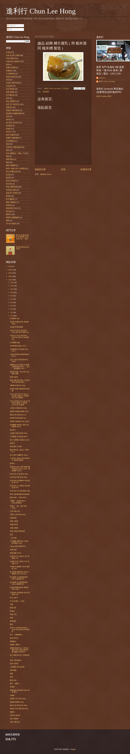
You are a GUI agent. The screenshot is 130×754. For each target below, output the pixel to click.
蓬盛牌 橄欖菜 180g (17, 702)
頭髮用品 (9, 205)
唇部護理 (9, 126)
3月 (11, 312)
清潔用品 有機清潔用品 (14, 147)
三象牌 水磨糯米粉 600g (18, 408)
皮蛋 (11, 534)
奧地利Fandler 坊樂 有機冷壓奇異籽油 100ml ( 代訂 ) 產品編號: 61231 (20, 468)
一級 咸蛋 (13, 538)
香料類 (8, 119)
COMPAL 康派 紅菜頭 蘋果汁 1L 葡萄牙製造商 (20, 459)
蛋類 (7, 150)
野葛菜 (12, 611)
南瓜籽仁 (13, 430)
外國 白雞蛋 (14, 528)
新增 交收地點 (11, 181)
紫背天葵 (13, 608)
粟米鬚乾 (13, 621)
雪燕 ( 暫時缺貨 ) (16, 660)
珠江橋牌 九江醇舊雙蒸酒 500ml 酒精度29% (19, 578)
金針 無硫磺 (14, 718)
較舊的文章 (86, 169)
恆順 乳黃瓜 (14, 377)
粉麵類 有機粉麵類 (12, 138)
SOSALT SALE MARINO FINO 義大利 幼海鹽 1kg (19, 331)
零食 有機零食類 (11, 187)
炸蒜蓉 (12, 687)
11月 (12, 286)
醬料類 (8, 214)
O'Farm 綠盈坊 (11, 223)
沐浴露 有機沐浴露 (12, 83)
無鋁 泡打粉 (14, 638)
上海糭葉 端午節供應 (17, 667)
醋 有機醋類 (10, 199)
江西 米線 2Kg (15, 511)
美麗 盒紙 (13, 550)
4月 (11, 309)
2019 (10, 273)
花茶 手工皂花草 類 (12, 104)
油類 (7, 98)
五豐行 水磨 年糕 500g (18, 514)
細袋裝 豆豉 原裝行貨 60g (19, 709)
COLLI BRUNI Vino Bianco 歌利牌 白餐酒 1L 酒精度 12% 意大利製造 (19, 396)
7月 (11, 299)
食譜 (7, 116)
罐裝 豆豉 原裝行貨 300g (18, 705)
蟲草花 (12, 463)
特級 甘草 (13, 614)
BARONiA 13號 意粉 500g (19, 474)
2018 (10, 276)
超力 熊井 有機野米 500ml (19, 455)
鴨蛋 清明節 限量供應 (17, 531)
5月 (11, 306)
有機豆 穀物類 (11, 67)
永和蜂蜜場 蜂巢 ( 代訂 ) (18, 346)
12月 (12, 282)
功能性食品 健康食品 (13, 61)
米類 (7, 80)
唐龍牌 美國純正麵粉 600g (19, 411)
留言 (9, 29)
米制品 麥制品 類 (12, 77)
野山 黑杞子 (14, 598)
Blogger (73, 749)
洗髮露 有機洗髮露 (12, 110)
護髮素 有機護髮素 (12, 217)
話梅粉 (12, 695)
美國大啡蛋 (14, 524)
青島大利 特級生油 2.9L (18, 415)
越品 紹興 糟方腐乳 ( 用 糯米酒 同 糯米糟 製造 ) (20, 381)
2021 (10, 266)
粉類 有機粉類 (11, 135)
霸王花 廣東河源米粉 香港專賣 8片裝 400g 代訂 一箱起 (22, 237)
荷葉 (11, 677)
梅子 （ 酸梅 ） (15, 683)
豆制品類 (46, 92)
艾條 (11, 604)
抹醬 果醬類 (10, 92)
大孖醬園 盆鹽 (15, 342)
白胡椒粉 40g (14, 318)
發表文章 (11, 25)
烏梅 (11, 618)
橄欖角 (12, 712)
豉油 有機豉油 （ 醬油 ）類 (15, 153)
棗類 (7, 156)
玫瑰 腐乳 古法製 (16, 446)
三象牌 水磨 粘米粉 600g (18, 433)
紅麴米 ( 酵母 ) (15, 645)
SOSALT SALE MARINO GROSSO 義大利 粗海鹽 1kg (19, 337)
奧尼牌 (8, 178)
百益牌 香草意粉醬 (16, 327)
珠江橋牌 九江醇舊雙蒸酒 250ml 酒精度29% (19, 583)
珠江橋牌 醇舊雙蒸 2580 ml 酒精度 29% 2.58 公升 (19, 573)
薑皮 (11, 624)
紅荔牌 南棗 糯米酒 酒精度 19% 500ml (19, 588)
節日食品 (9, 184)
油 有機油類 (10, 95)
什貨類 (8, 52)
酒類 (7, 144)
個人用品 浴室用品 (12, 122)
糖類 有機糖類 (11, 202)
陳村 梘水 (13, 680)
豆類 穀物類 (10, 89)
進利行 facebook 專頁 (103, 96)
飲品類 (8, 175)
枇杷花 (12, 443)
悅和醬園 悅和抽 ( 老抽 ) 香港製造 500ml (19, 425)
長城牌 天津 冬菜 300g (18, 699)
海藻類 (8, 129)
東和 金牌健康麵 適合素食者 (19, 494)
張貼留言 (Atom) (45, 174)
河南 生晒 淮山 (15, 722)
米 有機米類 (10, 74)
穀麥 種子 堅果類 (12, 193)
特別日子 (9, 132)
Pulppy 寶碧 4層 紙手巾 (18, 546)
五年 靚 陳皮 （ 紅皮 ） (18, 601)
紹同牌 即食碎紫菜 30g (18, 418)
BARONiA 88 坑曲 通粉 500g (20, 491)
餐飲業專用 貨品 (11, 208)
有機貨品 (9, 71)
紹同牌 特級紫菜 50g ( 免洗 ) (20, 421)
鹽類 (7, 220)
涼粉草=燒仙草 (15, 715)
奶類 (7, 64)
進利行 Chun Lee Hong (41, 11)
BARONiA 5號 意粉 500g (18, 477)
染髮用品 (9, 107)
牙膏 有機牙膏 (11, 58)
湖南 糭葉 (13, 670)
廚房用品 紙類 (11, 190)
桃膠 (11, 673)
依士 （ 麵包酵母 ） (17, 635)
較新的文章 (40, 169)
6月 (11, 302)
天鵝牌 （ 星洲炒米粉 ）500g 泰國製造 (18, 502)
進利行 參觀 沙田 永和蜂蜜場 (16, 168)
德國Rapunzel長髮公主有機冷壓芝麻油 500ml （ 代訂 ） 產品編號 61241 (20, 366)
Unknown (102, 78)
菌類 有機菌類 (11, 165)
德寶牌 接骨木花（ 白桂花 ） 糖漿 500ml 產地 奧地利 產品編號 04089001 (20, 650)
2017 (10, 280)
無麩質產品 (10, 159)
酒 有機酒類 (10, 141)
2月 (11, 316)
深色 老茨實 (14, 663)
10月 (12, 289)
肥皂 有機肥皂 (11, 101)
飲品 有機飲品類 (11, 171)
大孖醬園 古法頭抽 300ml (18, 436)
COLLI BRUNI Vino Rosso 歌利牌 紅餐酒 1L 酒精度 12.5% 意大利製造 (20, 403)
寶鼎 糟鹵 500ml (15, 553)
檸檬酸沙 (13, 641)
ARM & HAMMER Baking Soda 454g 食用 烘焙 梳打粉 (20, 629)
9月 (11, 292)
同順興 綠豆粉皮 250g (17, 385)
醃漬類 (8, 196)
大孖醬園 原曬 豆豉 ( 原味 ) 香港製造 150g (19, 542)
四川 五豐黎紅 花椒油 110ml (19, 440)
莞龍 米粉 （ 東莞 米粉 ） (19, 497)
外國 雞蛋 (13, 518)
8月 (11, 296)
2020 (10, 270)
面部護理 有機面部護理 (14, 113)
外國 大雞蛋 (14, 521)
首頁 (63, 169)
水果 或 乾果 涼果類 (13, 55)
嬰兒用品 (9, 211)
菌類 (7, 162)
